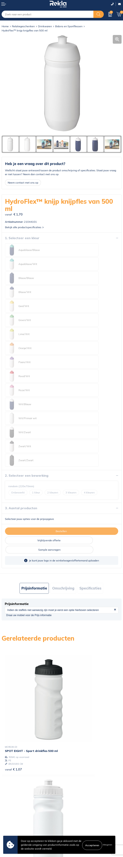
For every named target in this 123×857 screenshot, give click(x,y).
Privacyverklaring (73, 813)
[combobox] (48, 14)
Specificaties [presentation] (90, 466)
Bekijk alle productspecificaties (24, 227)
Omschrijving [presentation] (63, 466)
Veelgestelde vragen (75, 786)
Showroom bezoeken (75, 791)
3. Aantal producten (21, 396)
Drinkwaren (45, 26)
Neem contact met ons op (23, 182)
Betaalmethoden (11, 818)
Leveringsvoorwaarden (76, 823)
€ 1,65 (73, 702)
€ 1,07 (13, 614)
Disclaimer (69, 818)
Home (5, 26)
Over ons (68, 765)
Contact (6, 808)
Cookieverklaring (73, 808)
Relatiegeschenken (23, 26)
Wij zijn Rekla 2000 (74, 776)
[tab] (34, 466)
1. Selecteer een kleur (22, 238)
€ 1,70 (13, 707)
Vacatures (69, 771)
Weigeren (107, 844)
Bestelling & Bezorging (15, 813)
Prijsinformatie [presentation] (34, 466)
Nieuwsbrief (70, 781)
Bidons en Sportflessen (68, 26)
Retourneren (9, 823)
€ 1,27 (73, 611)
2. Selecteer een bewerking (26, 363)
